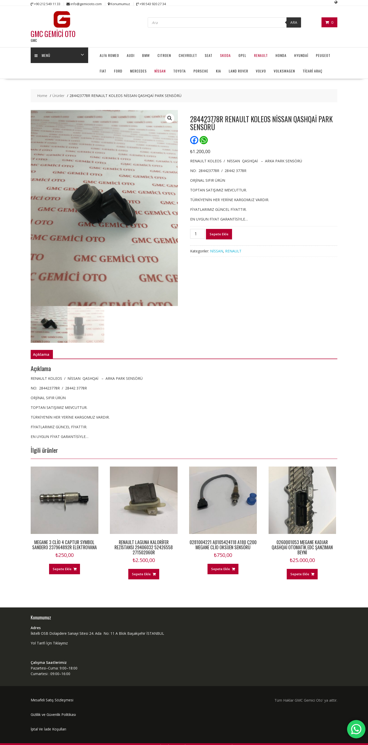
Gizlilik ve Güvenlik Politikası (53, 714)
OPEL (242, 55)
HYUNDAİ (301, 55)
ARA (293, 22)
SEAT (208, 55)
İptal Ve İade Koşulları (48, 729)
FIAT (103, 71)
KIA (218, 71)
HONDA (280, 55)
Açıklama (41, 354)
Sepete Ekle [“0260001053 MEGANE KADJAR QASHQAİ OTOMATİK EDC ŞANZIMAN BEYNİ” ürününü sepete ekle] (299, 574)
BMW (146, 55)
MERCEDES (138, 71)
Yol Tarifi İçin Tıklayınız (49, 643)
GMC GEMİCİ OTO (53, 34)
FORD (118, 71)
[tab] (41, 354)
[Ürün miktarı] (197, 234)
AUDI (130, 55)
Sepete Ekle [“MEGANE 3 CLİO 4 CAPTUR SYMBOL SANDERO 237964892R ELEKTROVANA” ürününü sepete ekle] (62, 569)
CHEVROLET (188, 55)
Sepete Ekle (219, 234)
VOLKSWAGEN (284, 71)
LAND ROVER (238, 71)
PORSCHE (200, 71)
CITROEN (164, 55)
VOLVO (261, 71)
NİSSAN (160, 71)
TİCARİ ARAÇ (313, 71)
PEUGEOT (323, 55)
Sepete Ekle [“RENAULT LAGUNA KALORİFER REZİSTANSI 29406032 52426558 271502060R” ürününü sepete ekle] (141, 574)
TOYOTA (179, 71)
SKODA (225, 55)
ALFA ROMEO (109, 55)
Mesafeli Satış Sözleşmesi (52, 700)
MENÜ (42, 55)
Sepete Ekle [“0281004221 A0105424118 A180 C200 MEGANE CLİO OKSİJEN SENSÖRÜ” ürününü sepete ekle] (220, 569)
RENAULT (261, 55)
